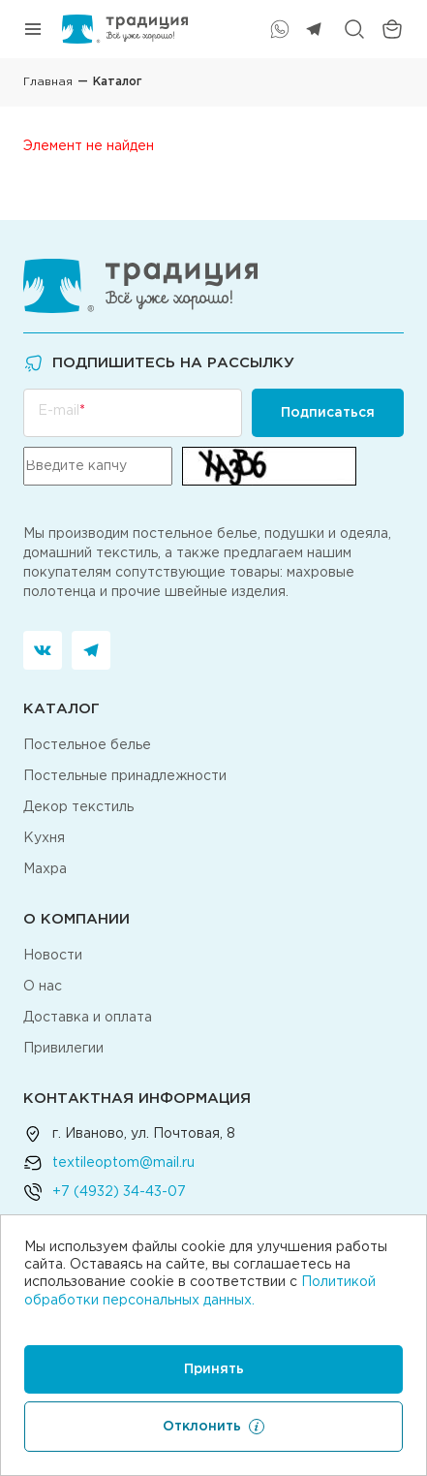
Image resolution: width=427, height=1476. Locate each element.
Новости (52, 955)
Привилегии (63, 1048)
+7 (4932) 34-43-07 (119, 1192)
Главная (48, 82)
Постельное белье (87, 745)
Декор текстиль (78, 807)
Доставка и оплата (87, 1017)
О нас (42, 986)
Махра (45, 869)
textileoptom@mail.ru (123, 1163)
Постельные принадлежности (125, 776)
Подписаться (328, 413)
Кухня (44, 838)
